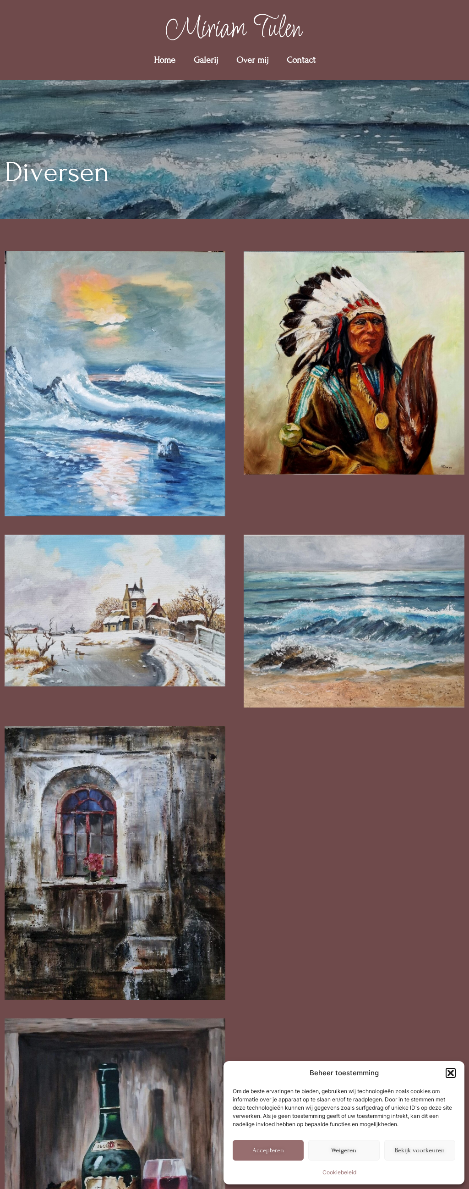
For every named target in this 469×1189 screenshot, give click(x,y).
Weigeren (343, 1150)
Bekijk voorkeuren (420, 1150)
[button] (450, 1073)
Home (164, 60)
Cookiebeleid (339, 1172)
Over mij (252, 60)
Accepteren (268, 1150)
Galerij (206, 60)
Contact (301, 60)
